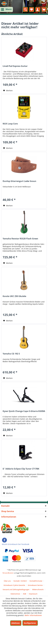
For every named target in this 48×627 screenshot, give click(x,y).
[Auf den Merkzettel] (8, 90)
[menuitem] (6, 9)
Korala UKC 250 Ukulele (14, 296)
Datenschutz (15, 594)
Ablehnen (15, 623)
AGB (24, 594)
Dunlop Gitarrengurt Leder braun (19, 181)
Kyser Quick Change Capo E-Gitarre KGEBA (24, 411)
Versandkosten (8, 573)
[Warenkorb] (43, 9)
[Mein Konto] (37, 9)
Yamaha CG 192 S (11, 353)
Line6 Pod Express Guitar (15, 66)
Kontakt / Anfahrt (20, 581)
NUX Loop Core (10, 123)
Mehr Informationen (33, 615)
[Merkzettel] (31, 9)
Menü (7, 9)
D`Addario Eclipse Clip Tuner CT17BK (21, 468)
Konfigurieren (30, 623)
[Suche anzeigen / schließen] (25, 9)
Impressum (33, 594)
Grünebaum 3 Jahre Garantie (14, 585)
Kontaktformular (36, 581)
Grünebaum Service (35, 585)
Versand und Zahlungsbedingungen (16, 589)
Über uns (7, 581)
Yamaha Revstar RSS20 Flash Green (20, 238)
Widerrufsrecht (38, 589)
